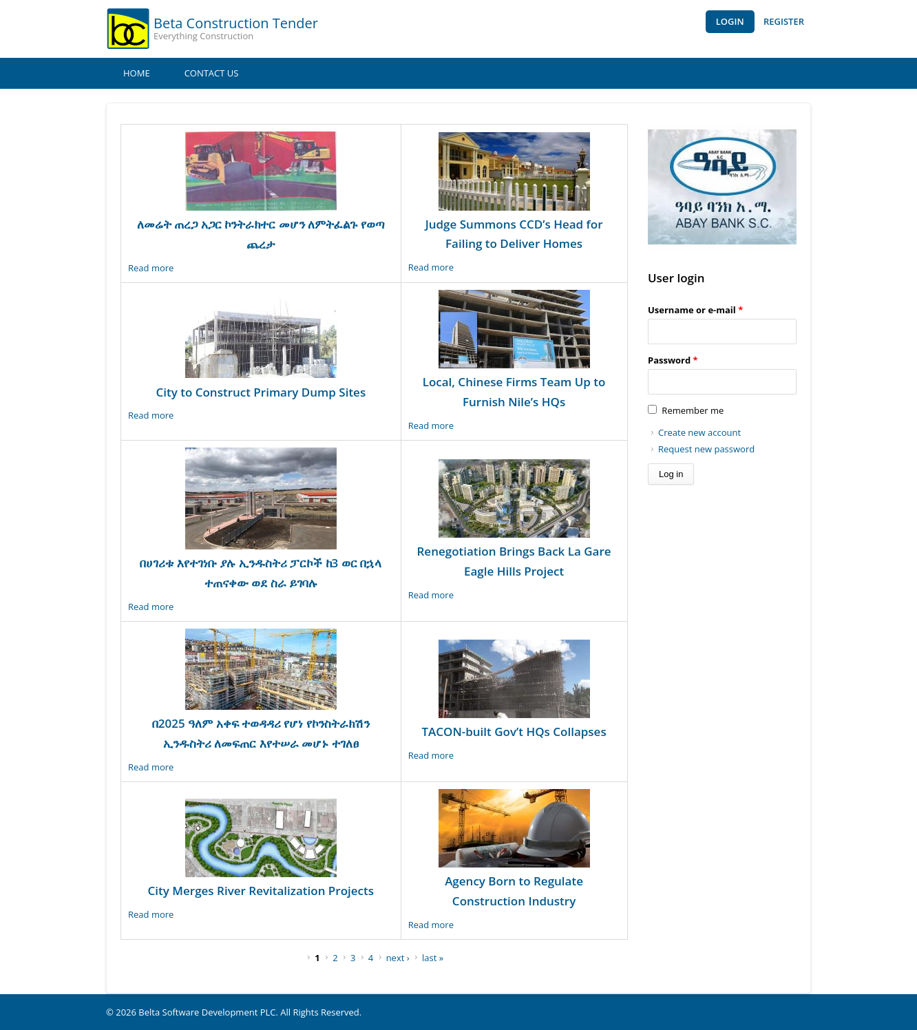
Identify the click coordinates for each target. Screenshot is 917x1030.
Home (136, 73)
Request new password (706, 449)
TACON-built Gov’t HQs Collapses (513, 731)
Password (673, 360)
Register (783, 21)
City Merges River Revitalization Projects (261, 890)
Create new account (699, 432)
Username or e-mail (695, 310)
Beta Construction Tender (236, 23)
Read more (150, 268)
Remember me (693, 410)
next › (398, 958)
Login (730, 21)
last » (432, 958)
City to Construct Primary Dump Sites (261, 392)
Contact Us (212, 73)
